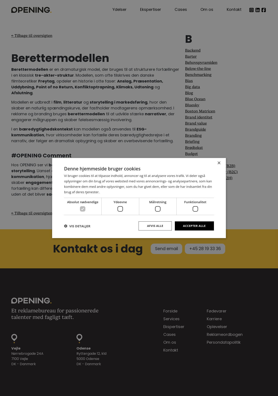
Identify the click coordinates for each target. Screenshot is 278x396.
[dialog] (139, 198)
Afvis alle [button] (153, 226)
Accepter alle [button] (194, 226)
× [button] (218, 162)
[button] (77, 226)
